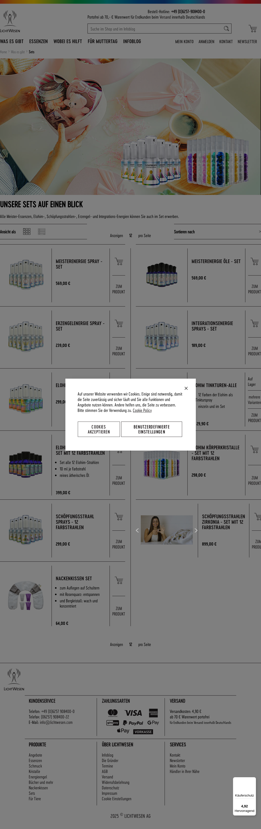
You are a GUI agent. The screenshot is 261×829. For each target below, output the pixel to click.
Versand (165, 16)
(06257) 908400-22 (55, 722)
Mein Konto (184, 41)
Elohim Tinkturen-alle (214, 385)
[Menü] (253, 780)
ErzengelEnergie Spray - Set (81, 326)
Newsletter (247, 41)
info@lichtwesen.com (56, 727)
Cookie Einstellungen (116, 803)
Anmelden (206, 41)
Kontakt (226, 41)
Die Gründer (110, 765)
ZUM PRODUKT (118, 288)
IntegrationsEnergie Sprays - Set (213, 326)
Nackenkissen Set (75, 584)
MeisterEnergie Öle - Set (212, 264)
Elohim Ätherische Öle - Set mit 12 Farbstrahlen (80, 453)
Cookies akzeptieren (99, 429)
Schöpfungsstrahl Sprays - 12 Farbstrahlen (76, 527)
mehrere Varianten (254, 399)
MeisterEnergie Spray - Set (80, 264)
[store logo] (26, 21)
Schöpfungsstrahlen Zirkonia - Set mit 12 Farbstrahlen (223, 527)
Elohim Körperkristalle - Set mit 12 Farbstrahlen (216, 453)
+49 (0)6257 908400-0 (58, 716)
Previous (138, 536)
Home (4, 52)
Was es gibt (18, 52)
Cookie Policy (142, 409)
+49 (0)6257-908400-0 (188, 11)
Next (196, 536)
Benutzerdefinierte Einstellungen (152, 429)
